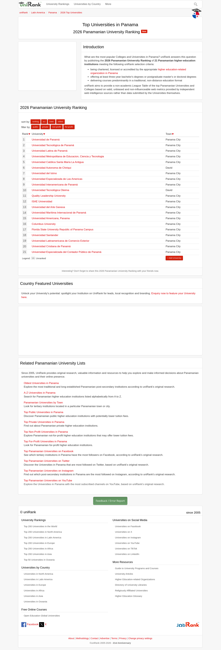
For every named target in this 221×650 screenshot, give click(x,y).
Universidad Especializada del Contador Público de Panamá (66, 252)
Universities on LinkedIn (127, 554)
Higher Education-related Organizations (135, 579)
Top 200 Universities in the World (40, 526)
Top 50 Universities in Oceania (39, 560)
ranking (35, 121)
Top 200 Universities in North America (43, 532)
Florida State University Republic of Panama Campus (62, 229)
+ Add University (174, 258)
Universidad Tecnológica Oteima (50, 190)
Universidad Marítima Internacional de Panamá (59, 212)
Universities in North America (38, 574)
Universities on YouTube (127, 543)
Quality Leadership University (49, 195)
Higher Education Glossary (128, 596)
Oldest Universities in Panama (41, 383)
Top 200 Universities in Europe (39, 543)
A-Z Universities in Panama (39, 392)
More (108, 4)
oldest (60, 121)
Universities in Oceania (35, 601)
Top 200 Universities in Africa (38, 548)
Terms (114, 638)
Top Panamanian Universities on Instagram (49, 470)
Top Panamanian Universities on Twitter (47, 460)
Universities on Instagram (128, 537)
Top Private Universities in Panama (44, 422)
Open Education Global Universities (42, 615)
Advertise (104, 638)
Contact (94, 638)
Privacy (122, 638)
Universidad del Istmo (44, 173)
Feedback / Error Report (110, 501)
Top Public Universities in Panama (43, 412)
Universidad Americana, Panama (51, 218)
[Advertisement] (47, 66)
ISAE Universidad (42, 201)
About (71, 638)
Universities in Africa (34, 590)
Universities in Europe (35, 585)
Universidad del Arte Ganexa (48, 207)
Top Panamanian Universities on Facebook (48, 451)
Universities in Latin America (38, 579)
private (45, 127)
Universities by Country (87, 4)
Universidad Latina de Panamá (49, 150)
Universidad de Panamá (46, 139)
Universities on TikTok (126, 548)
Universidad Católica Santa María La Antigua (58, 162)
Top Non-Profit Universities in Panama (46, 431)
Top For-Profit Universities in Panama (45, 441)
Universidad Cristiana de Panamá (51, 246)
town (51, 121)
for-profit (69, 127)
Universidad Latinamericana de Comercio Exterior (60, 240)
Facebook (29, 624)
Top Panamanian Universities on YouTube (48, 480)
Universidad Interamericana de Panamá (55, 184)
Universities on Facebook (128, 526)
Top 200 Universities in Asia (38, 554)
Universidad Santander (45, 235)
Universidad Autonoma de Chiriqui (51, 167)
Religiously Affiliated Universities (131, 590)
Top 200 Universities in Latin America (42, 537)
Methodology (82, 638)
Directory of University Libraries (131, 585)
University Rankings (57, 4)
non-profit (56, 127)
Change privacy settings (140, 638)
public (35, 127)
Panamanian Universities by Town (43, 402)
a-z (44, 121)
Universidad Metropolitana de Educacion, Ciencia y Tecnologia (68, 156)
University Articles (124, 574)
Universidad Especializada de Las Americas (57, 179)
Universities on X (123, 532)
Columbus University (44, 224)
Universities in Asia (33, 596)
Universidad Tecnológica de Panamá (53, 145)
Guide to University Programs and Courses (136, 568)
